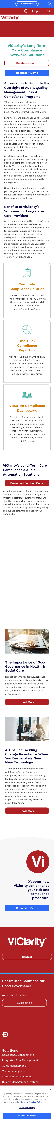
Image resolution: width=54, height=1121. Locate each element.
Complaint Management (17, 1076)
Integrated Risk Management (20, 1060)
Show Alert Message (27, 4)
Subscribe (24, 1003)
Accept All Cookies (27, 1116)
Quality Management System (20, 1082)
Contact (27, 956)
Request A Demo (27, 72)
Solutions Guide (26, 63)
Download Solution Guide (27, 483)
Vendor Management (15, 1071)
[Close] (50, 1089)
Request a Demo (27, 908)
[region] (27, 1103)
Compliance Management (18, 1054)
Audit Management (14, 1065)
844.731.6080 (18, 995)
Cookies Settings (27, 1108)
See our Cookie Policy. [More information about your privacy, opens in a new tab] (32, 1102)
